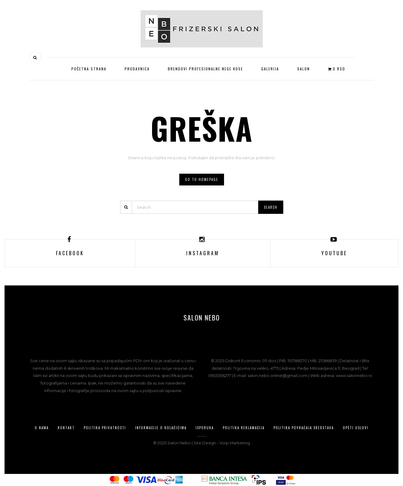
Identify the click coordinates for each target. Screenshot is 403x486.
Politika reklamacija (244, 427)
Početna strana (88, 68)
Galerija (270, 68)
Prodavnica (137, 68)
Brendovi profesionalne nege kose (205, 68)
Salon (303, 68)
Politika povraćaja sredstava (304, 427)
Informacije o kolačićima (161, 427)
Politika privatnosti (105, 427)
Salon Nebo (202, 317)
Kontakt (66, 427)
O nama (42, 427)
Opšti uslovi (356, 427)
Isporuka (205, 427)
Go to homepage (201, 179)
